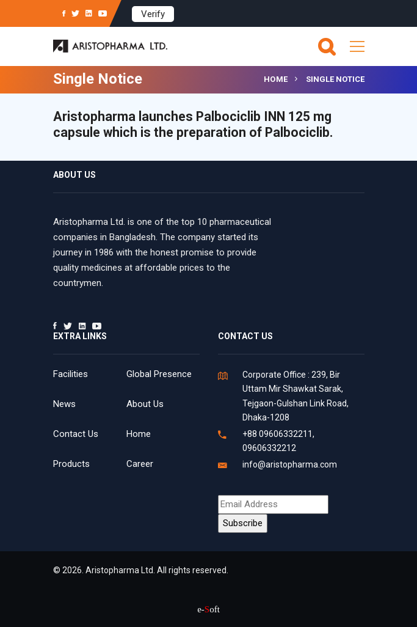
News (64, 403)
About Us (145, 403)
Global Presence (159, 374)
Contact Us (75, 433)
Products (71, 463)
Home (276, 79)
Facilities (70, 374)
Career (139, 463)
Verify (153, 14)
